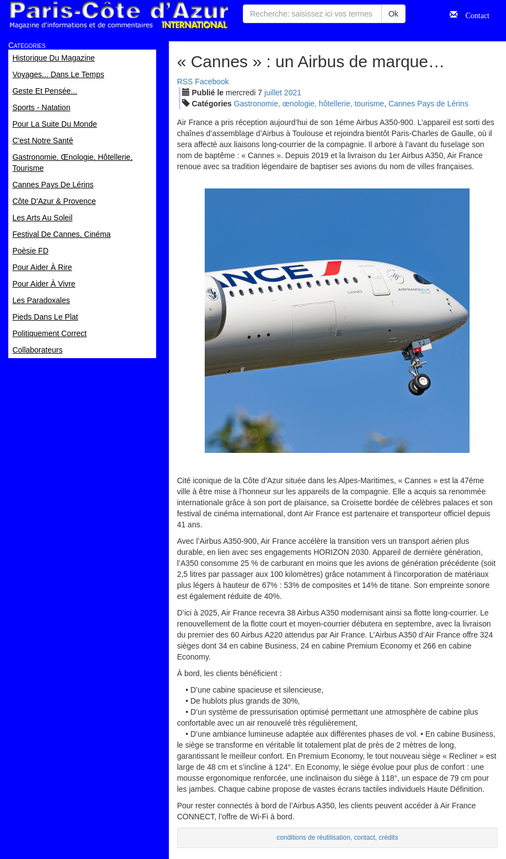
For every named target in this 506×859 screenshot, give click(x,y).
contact (364, 837)
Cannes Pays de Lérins (428, 103)
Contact (473, 14)
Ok (393, 13)
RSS (185, 81)
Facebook (211, 81)
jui (273, 92)
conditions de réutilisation (313, 837)
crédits (388, 837)
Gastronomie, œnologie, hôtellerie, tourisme (309, 103)
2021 (292, 92)
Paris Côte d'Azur (118, 15)
